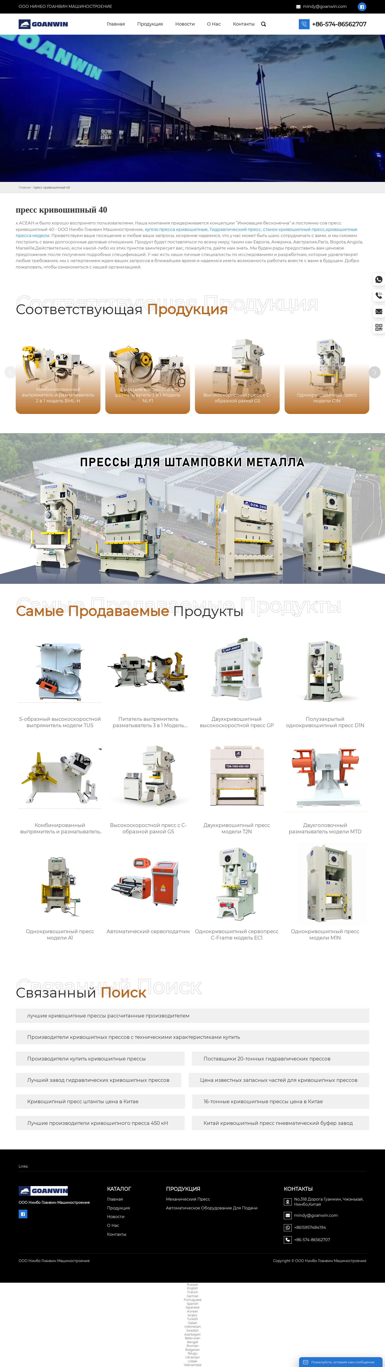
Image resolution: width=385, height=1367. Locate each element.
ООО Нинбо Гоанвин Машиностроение (65, 6)
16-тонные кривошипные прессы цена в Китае (263, 1101)
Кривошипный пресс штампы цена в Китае (82, 1101)
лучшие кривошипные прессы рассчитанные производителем (108, 1016)
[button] (375, 372)
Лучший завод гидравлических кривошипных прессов (98, 1080)
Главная (25, 187)
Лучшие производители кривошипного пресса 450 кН (97, 1123)
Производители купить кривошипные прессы (86, 1059)
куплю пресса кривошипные (176, 229)
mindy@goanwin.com (325, 6)
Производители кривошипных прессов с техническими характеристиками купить (133, 1037)
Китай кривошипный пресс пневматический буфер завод (278, 1123)
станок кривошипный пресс (294, 229)
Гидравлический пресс (235, 229)
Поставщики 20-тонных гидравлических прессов (267, 1059)
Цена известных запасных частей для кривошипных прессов (279, 1080)
